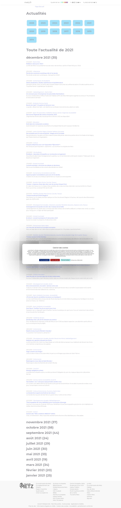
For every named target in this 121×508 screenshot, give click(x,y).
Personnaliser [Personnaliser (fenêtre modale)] (65, 260)
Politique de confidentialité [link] (76, 260)
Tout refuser (55, 260)
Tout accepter (44, 260)
